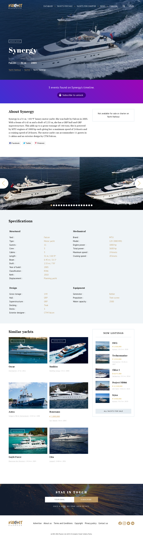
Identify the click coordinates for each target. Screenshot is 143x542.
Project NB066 (119, 382)
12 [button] (79, 205)
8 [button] (69, 205)
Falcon (12, 62)
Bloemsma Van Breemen (17, 461)
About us (48, 523)
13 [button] (81, 205)
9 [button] (71, 205)
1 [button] (51, 205)
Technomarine (119, 355)
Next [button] (139, 183)
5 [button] (61, 205)
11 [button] (76, 205)
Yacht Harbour (16, 6)
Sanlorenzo (116, 376)
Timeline (113, 6)
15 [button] (86, 205)
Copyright (79, 523)
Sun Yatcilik (53, 421)
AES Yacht (115, 389)
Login (131, 6)
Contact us (103, 523)
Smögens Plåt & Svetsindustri (19, 416)
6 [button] (64, 205)
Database (48, 6)
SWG (114, 343)
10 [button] (74, 205)
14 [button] (84, 205)
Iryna (115, 395)
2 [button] (54, 205)
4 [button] (59, 205)
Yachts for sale (65, 6)
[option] (40, 183)
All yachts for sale (113, 411)
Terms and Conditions (63, 523)
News (102, 6)
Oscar (12, 366)
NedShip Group (54, 371)
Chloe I (116, 369)
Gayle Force (15, 456)
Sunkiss (53, 366)
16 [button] (89, 205)
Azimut (114, 349)
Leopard (52, 461)
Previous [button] (4, 183)
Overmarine (13, 371)
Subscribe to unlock (72, 95)
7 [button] (66, 205)
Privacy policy (90, 523)
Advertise (37, 523)
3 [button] (56, 205)
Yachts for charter (86, 6)
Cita (51, 456)
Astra (12, 411)
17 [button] (91, 205)
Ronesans (54, 411)
